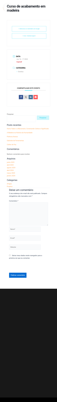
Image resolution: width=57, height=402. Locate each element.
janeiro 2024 (11, 176)
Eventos (20, 71)
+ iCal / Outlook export (29, 36)
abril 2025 (10, 165)
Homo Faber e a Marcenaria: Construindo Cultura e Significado (28, 129)
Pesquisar (10, 114)
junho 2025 (10, 162)
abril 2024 (10, 170)
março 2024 (11, 173)
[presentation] (25, 267)
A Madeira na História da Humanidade (19, 132)
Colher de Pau (11, 144)
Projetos (10, 186)
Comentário (13, 201)
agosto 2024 (11, 168)
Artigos (9, 184)
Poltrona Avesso (12, 136)
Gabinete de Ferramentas (15, 140)
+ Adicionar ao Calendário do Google (29, 29)
